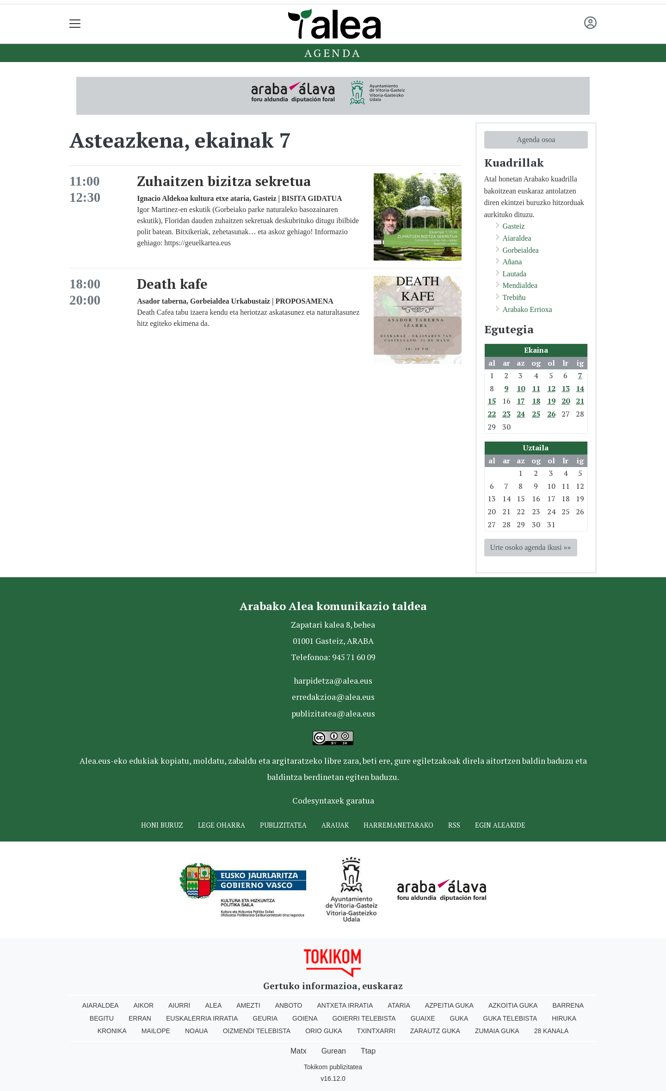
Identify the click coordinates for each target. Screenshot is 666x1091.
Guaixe (423, 1018)
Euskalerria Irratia (202, 1018)
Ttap (368, 1051)
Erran (140, 1018)
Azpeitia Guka (449, 1005)
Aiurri (179, 1005)
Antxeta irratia (345, 1005)
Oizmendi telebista (257, 1031)
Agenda (333, 52)
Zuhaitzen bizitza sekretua (224, 181)
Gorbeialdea (521, 250)
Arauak (335, 825)
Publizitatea (283, 825)
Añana (512, 262)
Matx (298, 1051)
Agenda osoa (536, 139)
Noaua (196, 1031)
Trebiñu (514, 297)
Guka (459, 1018)
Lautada (515, 274)
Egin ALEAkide (500, 825)
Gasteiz (514, 226)
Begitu (102, 1018)
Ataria (399, 1005)
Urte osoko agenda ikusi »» (530, 547)
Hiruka (564, 1018)
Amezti (248, 1005)
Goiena (304, 1018)
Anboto (288, 1005)
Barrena (568, 1005)
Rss (454, 825)
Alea (213, 1005)
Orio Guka (323, 1031)
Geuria (265, 1018)
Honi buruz (162, 825)
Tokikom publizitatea (333, 1067)
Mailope (156, 1031)
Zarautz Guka (435, 1031)
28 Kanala (551, 1031)
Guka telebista (510, 1018)
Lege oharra (221, 825)
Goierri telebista (363, 1018)
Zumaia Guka (497, 1031)
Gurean (333, 1051)
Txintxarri (376, 1031)
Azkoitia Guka (513, 1005)
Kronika (112, 1031)
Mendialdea (520, 285)
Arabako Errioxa (527, 309)
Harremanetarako (398, 825)
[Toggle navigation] (75, 24)
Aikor (143, 1005)
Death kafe (172, 284)
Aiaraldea (517, 238)
